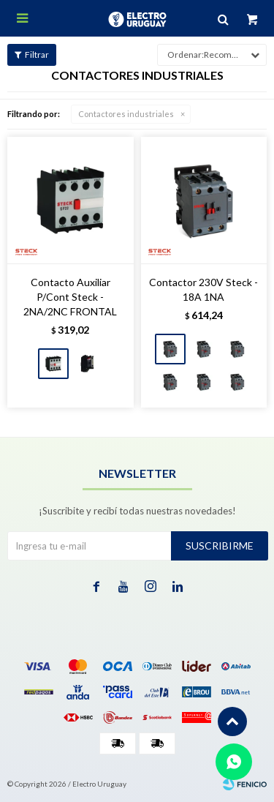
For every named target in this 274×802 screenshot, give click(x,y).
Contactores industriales (126, 114)
